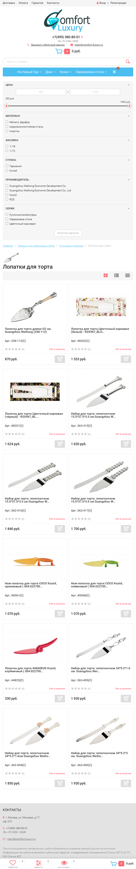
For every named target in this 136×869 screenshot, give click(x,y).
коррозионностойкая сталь (24, 126)
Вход (101, 2)
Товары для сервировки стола (36, 245)
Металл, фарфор (18, 122)
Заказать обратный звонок (48, 44)
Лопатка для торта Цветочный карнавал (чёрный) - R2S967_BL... (34, 415)
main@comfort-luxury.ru (89, 44)
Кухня (64, 72)
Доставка (9, 2)
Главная (8, 245)
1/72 (10, 150)
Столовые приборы (71, 245)
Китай (11, 170)
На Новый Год (27, 72)
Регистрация (118, 2)
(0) (14, 349)
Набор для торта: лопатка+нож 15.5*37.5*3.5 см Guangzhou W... (93, 415)
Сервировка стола (90, 72)
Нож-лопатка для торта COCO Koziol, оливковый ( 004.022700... (97, 585)
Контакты (53, 2)
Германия (14, 166)
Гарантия (37, 2)
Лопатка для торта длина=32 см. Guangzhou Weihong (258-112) (28, 330)
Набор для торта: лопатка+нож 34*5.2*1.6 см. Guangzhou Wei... (100, 669)
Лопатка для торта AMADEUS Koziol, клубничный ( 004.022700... (30, 669)
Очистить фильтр (68, 232)
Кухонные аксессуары (21, 214)
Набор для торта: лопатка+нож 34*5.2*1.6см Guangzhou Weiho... (27, 754)
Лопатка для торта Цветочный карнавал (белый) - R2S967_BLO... (100, 330)
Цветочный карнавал (21, 223)
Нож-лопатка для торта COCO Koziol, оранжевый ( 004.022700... (31, 585)
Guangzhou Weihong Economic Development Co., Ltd (38, 190)
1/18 (10, 146)
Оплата (23, 2)
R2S (10, 199)
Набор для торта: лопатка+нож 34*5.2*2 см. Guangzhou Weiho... (99, 754)
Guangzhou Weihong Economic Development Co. (36, 185)
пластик (12, 131)
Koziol (11, 194)
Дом (49, 72)
